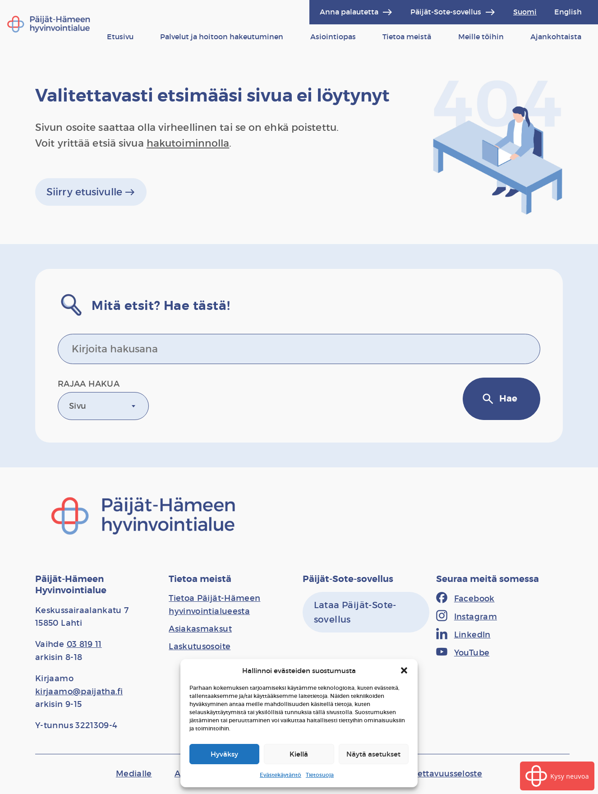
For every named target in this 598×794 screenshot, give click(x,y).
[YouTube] (463, 653)
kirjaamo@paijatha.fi (79, 692)
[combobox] (103, 406)
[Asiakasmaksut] (200, 629)
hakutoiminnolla (188, 143)
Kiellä (299, 754)
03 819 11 (84, 644)
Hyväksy (224, 754)
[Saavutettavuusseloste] (436, 774)
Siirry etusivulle (90, 192)
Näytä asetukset (373, 754)
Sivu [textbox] (77, 406)
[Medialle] (134, 774)
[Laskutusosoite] (199, 646)
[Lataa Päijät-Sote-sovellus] (366, 612)
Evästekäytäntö (280, 774)
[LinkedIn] (463, 635)
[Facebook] (465, 598)
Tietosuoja (320, 774)
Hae (499, 399)
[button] (404, 670)
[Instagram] (466, 616)
